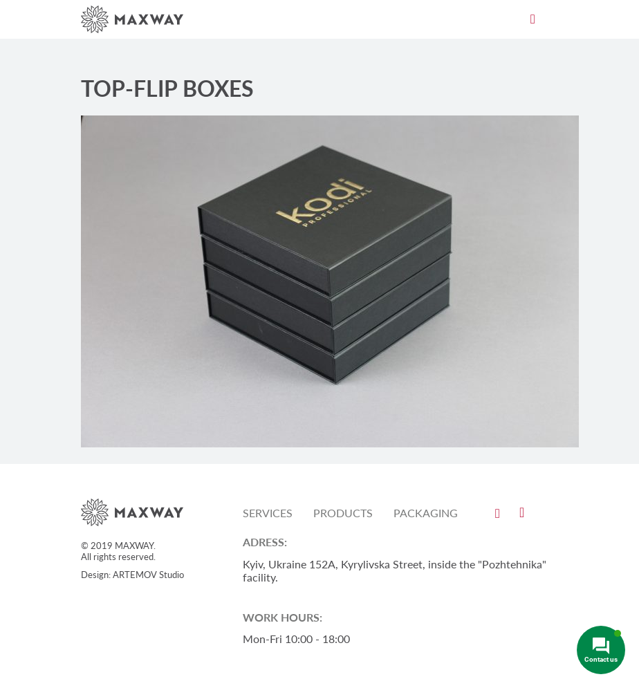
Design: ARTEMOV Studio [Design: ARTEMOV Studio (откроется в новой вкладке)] (132, 574)
